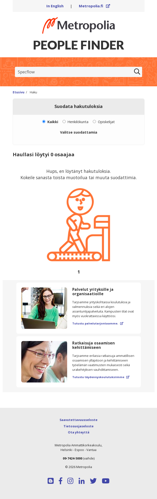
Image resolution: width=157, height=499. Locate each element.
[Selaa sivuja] (79, 271)
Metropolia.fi (94, 5)
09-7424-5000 (72, 458)
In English (54, 5)
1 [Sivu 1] (78, 272)
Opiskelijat (106, 121)
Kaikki (52, 121)
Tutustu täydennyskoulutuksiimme (101, 377)
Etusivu (18, 92)
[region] (79, 220)
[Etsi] (137, 72)
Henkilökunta (77, 121)
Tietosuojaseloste (78, 426)
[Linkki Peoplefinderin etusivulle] (78, 25)
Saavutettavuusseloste (78, 420)
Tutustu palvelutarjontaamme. (98, 323)
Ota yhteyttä (78, 432)
